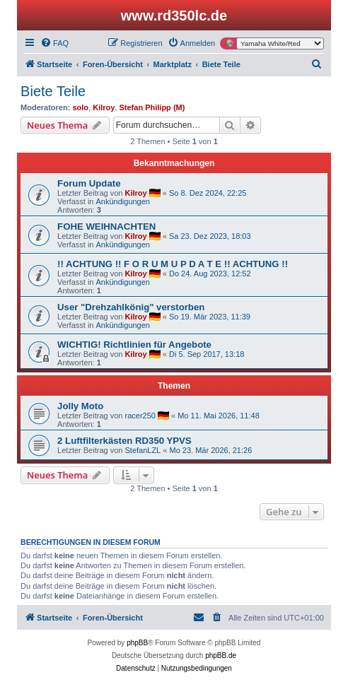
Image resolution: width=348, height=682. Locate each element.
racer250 (139, 415)
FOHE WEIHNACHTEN (106, 226)
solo (80, 107)
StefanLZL (142, 450)
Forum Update (88, 183)
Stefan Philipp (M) (152, 107)
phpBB (137, 643)
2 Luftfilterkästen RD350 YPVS (124, 440)
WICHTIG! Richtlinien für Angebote (134, 344)
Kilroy (104, 107)
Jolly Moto (80, 406)
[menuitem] (54, 43)
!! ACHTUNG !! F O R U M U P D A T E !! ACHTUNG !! (172, 264)
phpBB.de (220, 655)
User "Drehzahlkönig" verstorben (130, 307)
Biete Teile (53, 91)
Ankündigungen (123, 201)
